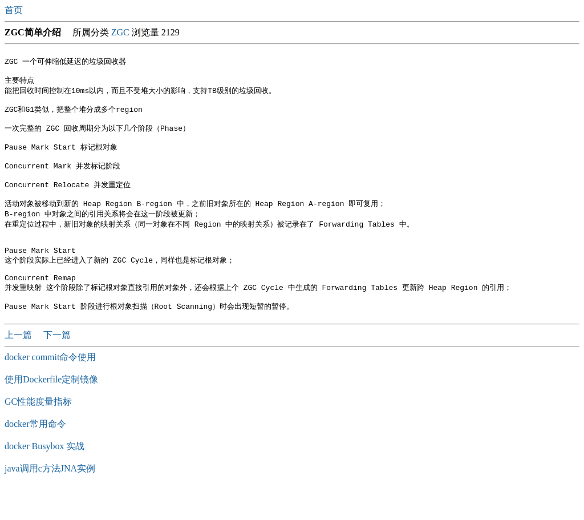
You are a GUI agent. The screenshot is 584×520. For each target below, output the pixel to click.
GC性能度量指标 (38, 432)
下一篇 (57, 365)
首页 (15, 10)
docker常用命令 (35, 454)
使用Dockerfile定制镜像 (51, 409)
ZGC (120, 32)
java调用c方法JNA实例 (50, 498)
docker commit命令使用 (50, 387)
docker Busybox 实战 (44, 476)
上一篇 (19, 365)
